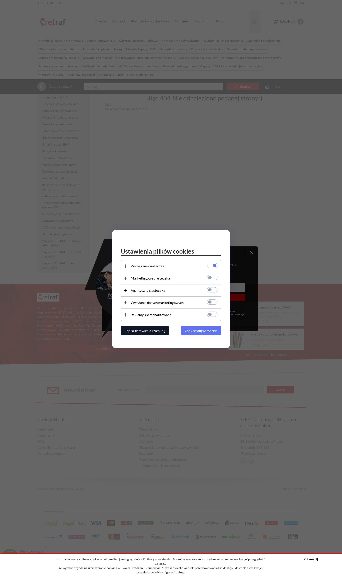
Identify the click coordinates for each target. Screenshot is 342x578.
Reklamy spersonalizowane (151, 315)
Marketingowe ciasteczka (150, 278)
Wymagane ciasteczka (147, 266)
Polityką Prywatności (157, 559)
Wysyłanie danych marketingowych (157, 302)
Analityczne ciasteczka (148, 290)
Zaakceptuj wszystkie (201, 331)
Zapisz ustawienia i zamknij (145, 331)
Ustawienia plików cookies (157, 251)
